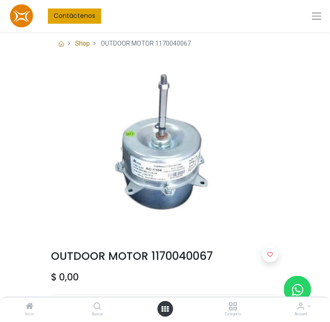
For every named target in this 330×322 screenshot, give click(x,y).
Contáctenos (74, 15)
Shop (82, 43)
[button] (270, 254)
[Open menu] (165, 309)
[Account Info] (300, 306)
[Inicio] (29, 306)
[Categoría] (232, 306)
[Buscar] (97, 306)
